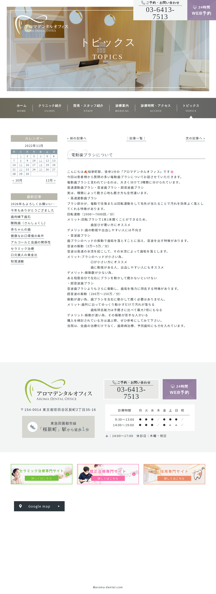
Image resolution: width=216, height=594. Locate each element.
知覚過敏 (17, 261)
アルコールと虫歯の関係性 (31, 242)
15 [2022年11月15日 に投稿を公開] (21, 165)
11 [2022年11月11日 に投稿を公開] (41, 160)
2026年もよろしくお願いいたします (38, 204)
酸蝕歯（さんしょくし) (28, 223)
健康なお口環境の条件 (27, 235)
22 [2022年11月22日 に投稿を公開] (21, 169)
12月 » (51, 180)
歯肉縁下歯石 (21, 216)
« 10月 (17, 180)
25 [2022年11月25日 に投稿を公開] (41, 169)
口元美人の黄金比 (24, 255)
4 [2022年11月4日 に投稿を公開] (41, 156)
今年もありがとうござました (32, 210)
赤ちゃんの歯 (21, 229)
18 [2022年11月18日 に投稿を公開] (41, 165)
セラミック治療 (22, 248)
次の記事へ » (195, 138)
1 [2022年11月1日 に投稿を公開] (21, 156)
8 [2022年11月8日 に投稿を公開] (21, 160)
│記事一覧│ (136, 138)
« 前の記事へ (77, 138)
